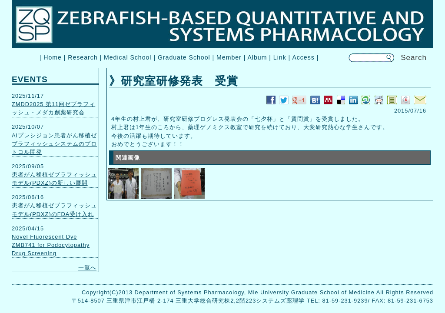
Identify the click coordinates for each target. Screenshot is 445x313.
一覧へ (87, 267)
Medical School (127, 57)
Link (279, 57)
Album (257, 57)
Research (82, 57)
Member (229, 57)
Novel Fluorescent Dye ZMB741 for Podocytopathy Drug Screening (51, 244)
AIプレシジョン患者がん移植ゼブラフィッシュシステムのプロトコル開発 (54, 143)
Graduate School (184, 57)
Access (303, 57)
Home (52, 57)
